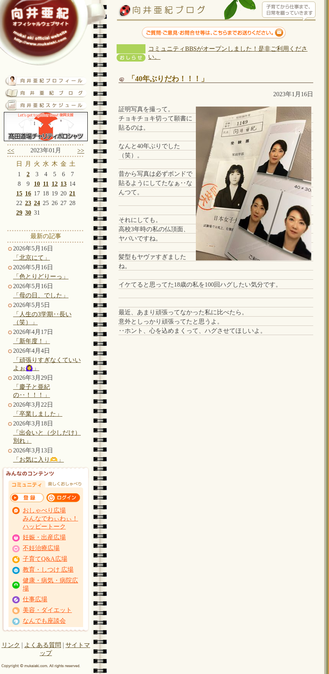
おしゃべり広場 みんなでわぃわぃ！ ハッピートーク (50, 518)
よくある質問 (42, 645)
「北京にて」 (31, 257)
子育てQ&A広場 (45, 559)
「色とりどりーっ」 (40, 276)
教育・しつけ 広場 (48, 569)
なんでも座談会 (44, 620)
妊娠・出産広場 (44, 537)
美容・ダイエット (47, 610)
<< (10, 150)
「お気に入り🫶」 (38, 459)
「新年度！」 (31, 341)
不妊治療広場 (41, 548)
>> (80, 150)
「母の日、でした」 (40, 295)
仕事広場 (35, 599)
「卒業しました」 (37, 413)
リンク (11, 645)
